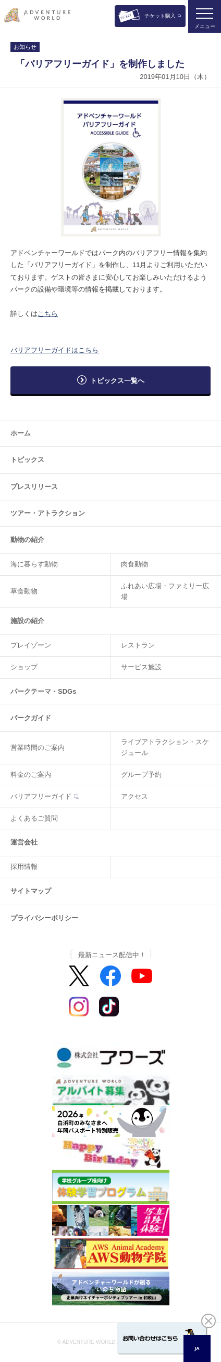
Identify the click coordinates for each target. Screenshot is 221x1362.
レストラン (138, 645)
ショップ (24, 667)
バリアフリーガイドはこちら (54, 350)
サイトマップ (30, 891)
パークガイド (30, 718)
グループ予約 (141, 774)
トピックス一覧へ (117, 381)
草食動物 (24, 591)
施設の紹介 (27, 621)
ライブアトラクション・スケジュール (165, 747)
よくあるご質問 (34, 818)
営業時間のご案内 (37, 747)
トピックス (27, 460)
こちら (48, 314)
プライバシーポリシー (44, 918)
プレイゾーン (30, 645)
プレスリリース (34, 487)
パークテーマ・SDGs (43, 691)
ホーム (20, 433)
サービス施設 (141, 667)
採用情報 (24, 866)
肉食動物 (134, 564)
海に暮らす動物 (34, 564)
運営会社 (24, 842)
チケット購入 (160, 16)
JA (196, 1348)
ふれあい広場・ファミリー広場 (165, 591)
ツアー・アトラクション (47, 513)
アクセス (134, 796)
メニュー (204, 26)
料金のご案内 (30, 774)
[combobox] (197, 1348)
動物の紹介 (27, 540)
